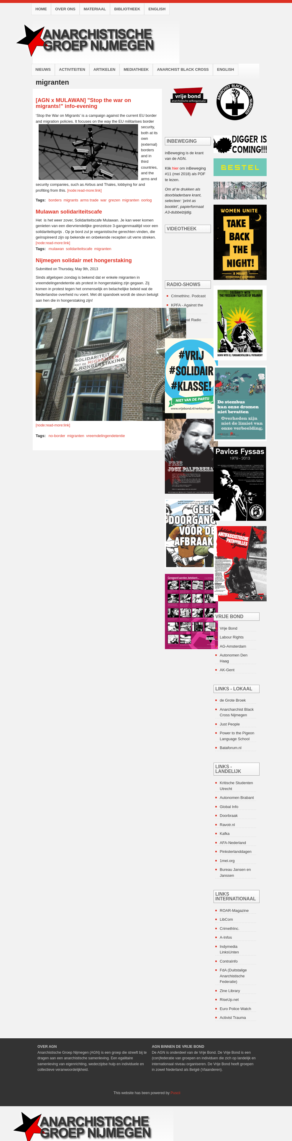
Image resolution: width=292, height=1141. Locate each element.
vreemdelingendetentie (105, 436)
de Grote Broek (233, 700)
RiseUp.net (229, 999)
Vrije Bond (228, 628)
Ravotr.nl (227, 824)
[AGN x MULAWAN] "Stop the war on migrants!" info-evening (83, 103)
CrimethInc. (229, 928)
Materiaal (95, 9)
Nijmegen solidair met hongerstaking (84, 260)
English (156, 9)
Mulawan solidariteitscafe (69, 212)
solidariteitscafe (79, 249)
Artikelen (104, 69)
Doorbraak (229, 815)
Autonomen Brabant (237, 797)
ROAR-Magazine (234, 910)
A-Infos (226, 937)
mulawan (56, 249)
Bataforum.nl (231, 748)
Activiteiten (72, 69)
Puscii (175, 1093)
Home (41, 9)
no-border (57, 436)
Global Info (229, 807)
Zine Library (230, 991)
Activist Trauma (233, 1017)
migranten (130, 200)
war (103, 200)
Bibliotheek (127, 9)
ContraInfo (229, 961)
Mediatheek (136, 69)
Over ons (65, 9)
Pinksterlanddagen (236, 851)
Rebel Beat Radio (186, 320)
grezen (114, 200)
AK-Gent (227, 670)
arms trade (89, 200)
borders (55, 200)
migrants (70, 200)
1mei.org (227, 860)
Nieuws (43, 69)
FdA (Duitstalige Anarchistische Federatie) (233, 976)
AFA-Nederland (233, 842)
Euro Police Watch (235, 1009)
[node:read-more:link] (84, 190)
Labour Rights (232, 637)
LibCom (226, 919)
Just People (230, 724)
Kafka (224, 833)
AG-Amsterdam (233, 646)
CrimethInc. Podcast (188, 296)
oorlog (146, 200)
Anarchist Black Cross (183, 69)
